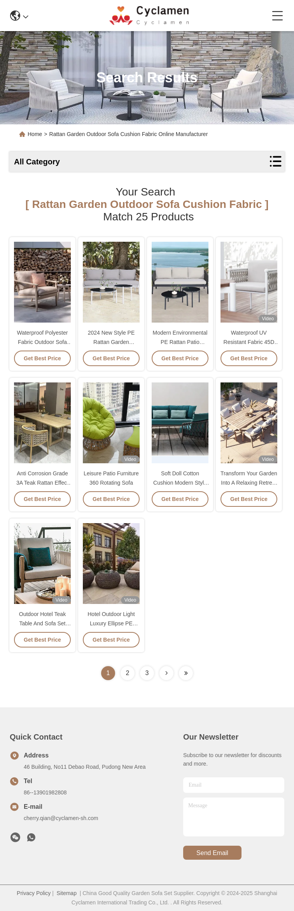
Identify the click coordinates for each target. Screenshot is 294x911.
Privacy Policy (34, 893)
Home (35, 134)
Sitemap (67, 893)
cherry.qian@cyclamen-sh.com (61, 818)
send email (212, 853)
